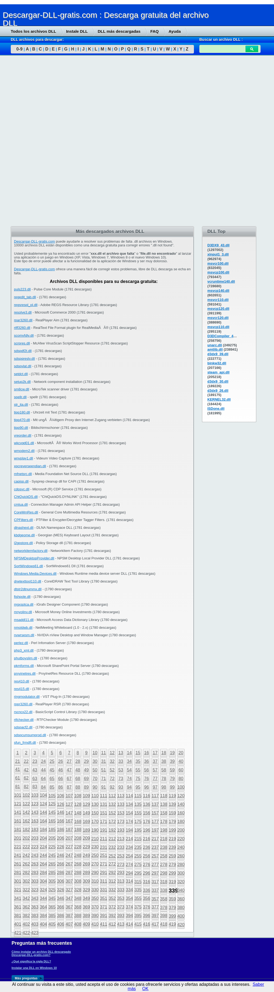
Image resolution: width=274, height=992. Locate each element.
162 (26, 821)
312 (112, 881)
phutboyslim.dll (25, 658)
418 (163, 924)
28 (77, 761)
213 (120, 838)
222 (26, 846)
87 (69, 787)
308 (77, 881)
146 (60, 812)
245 (52, 855)
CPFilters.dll (23, 520)
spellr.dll (20, 397)
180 (181, 821)
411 (103, 924)
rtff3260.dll (22, 328)
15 (138, 752)
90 (95, 787)
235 (138, 847)
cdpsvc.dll (21, 489)
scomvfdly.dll (24, 335)
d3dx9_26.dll (217, 391)
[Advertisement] (40, 141)
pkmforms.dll (24, 666)
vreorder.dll (22, 435)
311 (103, 881)
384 (43, 915)
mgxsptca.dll (23, 604)
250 (95, 855)
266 (60, 864)
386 (60, 915)
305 (52, 881)
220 (181, 838)
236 (146, 847)
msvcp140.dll (218, 291)
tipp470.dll (22, 420)
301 (17, 881)
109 (86, 795)
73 (120, 778)
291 (103, 872)
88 (77, 787)
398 (163, 915)
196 (146, 830)
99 (172, 787)
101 (17, 795)
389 (86, 915)
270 (95, 864)
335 (138, 889)
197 (155, 830)
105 (52, 795)
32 (112, 761)
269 (86, 864)
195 (138, 830)
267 (69, 864)
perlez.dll (21, 643)
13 (120, 752)
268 (77, 864)
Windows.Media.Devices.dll (35, 574)
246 (60, 855)
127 (69, 804)
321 (17, 889)
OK (145, 988)
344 (43, 898)
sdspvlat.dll (22, 366)
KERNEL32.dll (219, 399)
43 (35, 770)
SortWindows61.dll (28, 566)
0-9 (19, 49)
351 (103, 898)
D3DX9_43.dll (218, 245)
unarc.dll (214, 345)
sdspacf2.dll (23, 727)
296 (146, 873)
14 (129, 752)
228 (77, 846)
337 (155, 890)
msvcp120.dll (218, 309)
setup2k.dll (22, 382)
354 (129, 898)
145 (52, 812)
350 (95, 898)
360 (181, 899)
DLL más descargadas (119, 31)
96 (146, 787)
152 (112, 813)
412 (112, 924)
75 (138, 778)
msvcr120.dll (218, 318)
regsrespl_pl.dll (25, 305)
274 (129, 864)
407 (69, 924)
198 (163, 830)
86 (60, 787)
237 (155, 847)
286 (60, 872)
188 (77, 829)
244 (43, 855)
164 (43, 821)
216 (146, 838)
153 (120, 813)
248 (77, 855)
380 (181, 907)
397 (155, 915)
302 (26, 881)
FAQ (154, 31)
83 (35, 786)
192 (112, 830)
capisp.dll (21, 481)
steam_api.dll (218, 372)
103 (34, 795)
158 (163, 813)
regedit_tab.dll (25, 297)
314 (129, 881)
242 (26, 855)
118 (163, 795)
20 (181, 752)
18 (163, 752)
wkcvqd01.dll (24, 443)
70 (95, 778)
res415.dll (21, 689)
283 (34, 872)
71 (103, 778)
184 (43, 829)
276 (146, 864)
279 (172, 864)
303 (34, 881)
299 (172, 873)
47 (69, 770)
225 (52, 846)
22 (26, 761)
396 (146, 915)
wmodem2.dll (24, 451)
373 (120, 907)
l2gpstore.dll (23, 543)
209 (86, 838)
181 (17, 829)
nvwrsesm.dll (24, 635)
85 (52, 787)
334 (129, 889)
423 (34, 932)
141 (17, 812)
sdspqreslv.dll (24, 359)
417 (155, 924)
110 (95, 795)
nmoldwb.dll (23, 628)
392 (112, 915)
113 (120, 795)
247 (69, 855)
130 (95, 804)
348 (77, 898)
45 (52, 770)
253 (120, 856)
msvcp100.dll (218, 272)
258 (163, 856)
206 (60, 838)
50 (95, 770)
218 (163, 838)
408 (77, 924)
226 (60, 846)
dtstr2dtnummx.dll (28, 589)
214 (129, 838)
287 (69, 872)
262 (26, 864)
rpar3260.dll (23, 320)
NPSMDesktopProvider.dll (34, 558)
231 (103, 847)
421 (17, 932)
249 (86, 855)
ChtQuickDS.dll (26, 497)
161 (17, 821)
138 (163, 804)
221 (17, 846)
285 (52, 872)
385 (52, 915)
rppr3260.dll (23, 704)
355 (138, 898)
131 (103, 804)
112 (112, 795)
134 (129, 804)
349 (86, 898)
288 (77, 872)
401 (17, 924)
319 (172, 881)
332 (112, 889)
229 (86, 846)
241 (17, 855)
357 (155, 899)
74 (129, 778)
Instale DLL (77, 31)
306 (60, 881)
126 (60, 804)
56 (146, 770)
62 (26, 778)
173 (120, 821)
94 (129, 787)
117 (155, 795)
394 (129, 915)
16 (146, 752)
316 (146, 881)
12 (112, 752)
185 (52, 829)
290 (95, 872)
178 (163, 821)
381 (17, 915)
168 (77, 821)
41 (17, 769)
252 (112, 856)
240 (181, 847)
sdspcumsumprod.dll (30, 735)
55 (138, 770)
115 (138, 795)
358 (163, 899)
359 (172, 899)
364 (43, 907)
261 (17, 864)
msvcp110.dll (218, 327)
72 (112, 778)
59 (172, 770)
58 (163, 770)
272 (112, 864)
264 (43, 864)
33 (120, 761)
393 (120, 915)
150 (95, 813)
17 (155, 752)
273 (120, 864)
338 (163, 890)
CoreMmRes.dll (26, 512)
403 (34, 924)
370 (95, 907)
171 (103, 821)
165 (52, 821)
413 (120, 924)
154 (129, 813)
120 (181, 795)
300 (181, 873)
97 (155, 787)
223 (34, 846)
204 (43, 838)
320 (181, 881)
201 (17, 838)
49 (86, 770)
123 (34, 803)
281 (17, 872)
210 (95, 838)
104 (43, 795)
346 (60, 898)
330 (95, 889)
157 (155, 813)
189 (86, 830)
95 (138, 787)
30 (95, 761)
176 (146, 821)
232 (112, 847)
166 (60, 821)
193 (120, 830)
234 (129, 847)
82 (26, 786)
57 (155, 770)
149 (86, 813)
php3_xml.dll (24, 650)
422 (26, 932)
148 (77, 813)
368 (77, 907)
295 (138, 873)
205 (52, 838)
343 (34, 898)
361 (17, 907)
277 (155, 864)
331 (103, 889)
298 (163, 873)
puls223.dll (22, 289)
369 (86, 907)
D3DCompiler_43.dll (223, 336)
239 (172, 847)
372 (112, 907)
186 (60, 829)
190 (95, 830)
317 (155, 881)
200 (181, 830)
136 (146, 804)
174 (129, 821)
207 (69, 838)
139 (172, 804)
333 (120, 889)
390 (95, 915)
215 (138, 838)
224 (43, 846)
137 (155, 804)
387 (69, 915)
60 (181, 770)
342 (26, 898)
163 (34, 821)
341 (17, 898)
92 (112, 787)
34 (129, 761)
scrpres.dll (22, 343)
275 (138, 864)
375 (138, 907)
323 (34, 889)
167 (69, 821)
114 (129, 795)
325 (52, 889)
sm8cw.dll (21, 389)
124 (43, 803)
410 (95, 924)
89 (86, 787)
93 (120, 787)
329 (86, 889)
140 (181, 804)
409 (86, 924)
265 (52, 864)
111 (103, 795)
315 (138, 881)
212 (112, 838)
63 (35, 778)
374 (129, 907)
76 (146, 778)
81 (17, 786)
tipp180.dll (22, 412)
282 (26, 872)
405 (52, 924)
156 (146, 813)
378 (163, 907)
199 (172, 830)
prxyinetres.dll (24, 673)
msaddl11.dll (24, 620)
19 (172, 752)
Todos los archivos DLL (33, 31)
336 (146, 890)
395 (138, 915)
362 (26, 907)
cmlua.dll (21, 504)
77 (155, 778)
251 (103, 855)
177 (155, 821)
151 (103, 813)
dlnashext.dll (23, 528)
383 (34, 915)
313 (120, 881)
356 (146, 898)
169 (86, 821)
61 (17, 778)
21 (17, 761)
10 (95, 752)
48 (77, 770)
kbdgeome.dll (24, 535)
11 (103, 752)
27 (69, 761)
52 (112, 770)
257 (155, 856)
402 (26, 924)
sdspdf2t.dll (23, 351)
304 (43, 881)
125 (52, 803)
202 (26, 838)
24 (43, 761)
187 (69, 829)
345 (52, 898)
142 (26, 812)
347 (69, 898)
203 (34, 838)
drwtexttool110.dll (27, 581)
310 (95, 881)
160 (181, 813)
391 (103, 915)
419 (172, 924)
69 (86, 778)
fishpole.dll (22, 597)
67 (69, 778)
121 (17, 803)
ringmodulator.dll (26, 697)
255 (138, 856)
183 (34, 829)
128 (77, 804)
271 (103, 864)
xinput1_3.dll (218, 254)
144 (43, 812)
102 (26, 795)
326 (60, 889)
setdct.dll (21, 374)
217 (155, 838)
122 (26, 803)
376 (146, 907)
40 (181, 761)
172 (112, 821)
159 (172, 813)
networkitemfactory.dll (31, 551)
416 (146, 924)
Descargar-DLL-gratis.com (34, 241)
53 (120, 770)
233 (120, 847)
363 (34, 907)
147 (69, 813)
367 (69, 907)
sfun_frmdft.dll (25, 743)
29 (86, 761)
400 (181, 916)
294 (129, 873)
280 (181, 864)
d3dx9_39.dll (217, 354)
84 (43, 787)
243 (34, 855)
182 (26, 829)
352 (112, 898)
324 (43, 889)
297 (155, 873)
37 (155, 761)
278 (163, 864)
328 (77, 889)
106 (60, 795)
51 (103, 770)
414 (129, 924)
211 (103, 838)
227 (69, 846)
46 (60, 770)
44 (43, 770)
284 (43, 872)
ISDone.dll (216, 409)
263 (34, 864)
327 (69, 889)
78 (163, 778)
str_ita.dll (21, 404)
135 (138, 804)
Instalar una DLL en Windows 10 (34, 967)
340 (181, 890)
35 (138, 761)
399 (172, 916)
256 (146, 856)
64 (43, 778)
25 (52, 761)
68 (77, 778)
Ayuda (175, 31)
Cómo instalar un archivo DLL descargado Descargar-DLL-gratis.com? (41, 953)
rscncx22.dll (23, 712)
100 (181, 787)
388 (77, 915)
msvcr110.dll (218, 300)
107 (69, 795)
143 (34, 812)
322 (26, 889)
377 (155, 907)
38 (163, 761)
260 (181, 856)
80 (181, 778)
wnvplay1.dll (23, 458)
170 (95, 821)
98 (163, 787)
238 (163, 847)
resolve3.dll (23, 312)
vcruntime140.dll (221, 281)
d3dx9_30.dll (217, 381)
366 (60, 907)
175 (138, 821)
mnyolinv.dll (23, 612)
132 (112, 804)
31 (103, 761)
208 (77, 838)
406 (60, 924)
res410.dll (21, 681)
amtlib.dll (215, 349)
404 (43, 924)
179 (172, 821)
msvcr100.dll (218, 263)
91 (103, 787)
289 (86, 872)
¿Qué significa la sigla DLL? (31, 961)
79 (172, 778)
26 (60, 761)
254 (129, 856)
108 (77, 795)
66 (60, 778)
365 (52, 907)
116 (146, 795)
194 (129, 830)
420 (181, 924)
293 (120, 872)
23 (35, 761)
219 (172, 838)
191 (103, 830)
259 (172, 856)
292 (112, 872)
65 (52, 778)
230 (95, 846)
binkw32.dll (216, 363)
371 (103, 907)
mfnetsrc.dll (23, 474)
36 (146, 761)
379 (172, 907)
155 (138, 813)
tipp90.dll (21, 428)
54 (129, 770)
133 (120, 804)
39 (172, 761)
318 (163, 881)
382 (26, 915)
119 (172, 795)
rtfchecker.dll (24, 720)
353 (120, 898)
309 (86, 881)
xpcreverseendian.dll (30, 466)
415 (138, 924)
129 (86, 804)
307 (69, 881)
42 (26, 770)
